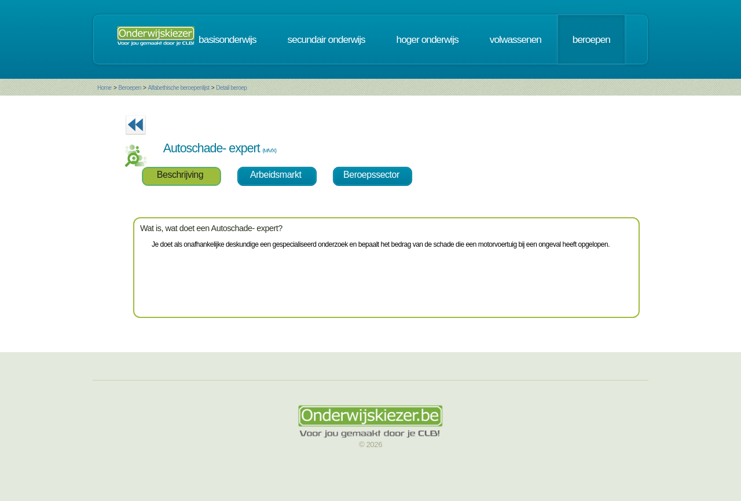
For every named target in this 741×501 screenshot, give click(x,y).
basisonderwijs (227, 39)
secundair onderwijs (326, 39)
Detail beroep (231, 88)
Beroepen (129, 88)
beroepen (591, 39)
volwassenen (515, 39)
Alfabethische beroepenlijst (179, 88)
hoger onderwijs (427, 39)
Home (104, 88)
